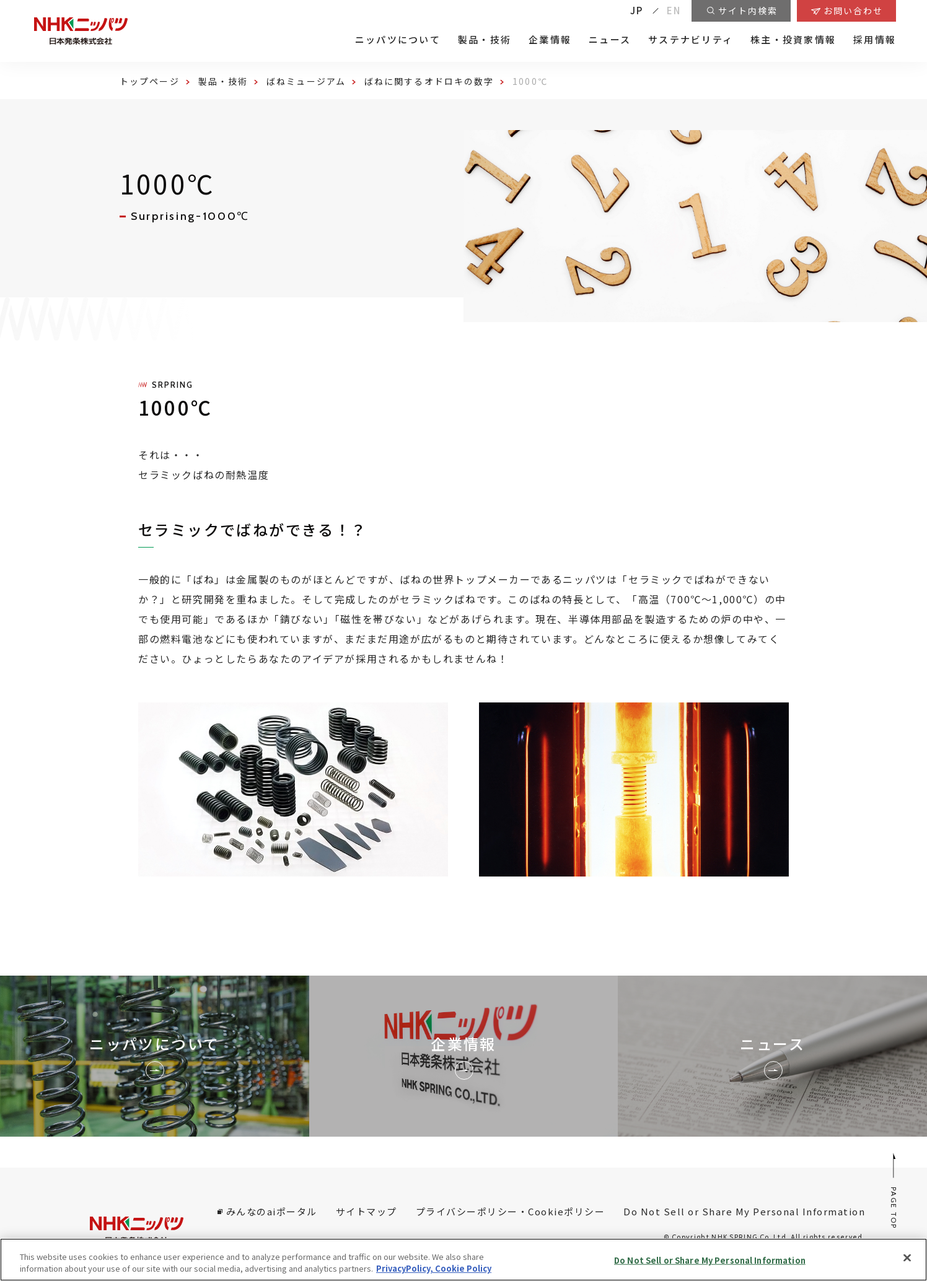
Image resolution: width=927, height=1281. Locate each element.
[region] (463, 1259)
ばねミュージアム (306, 81)
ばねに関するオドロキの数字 (429, 81)
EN (674, 10)
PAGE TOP (894, 1190)
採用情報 (874, 39)
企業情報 (550, 39)
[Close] (907, 1258)
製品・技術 (484, 39)
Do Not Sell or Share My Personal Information (744, 1211)
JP (637, 10)
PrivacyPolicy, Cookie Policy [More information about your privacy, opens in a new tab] (433, 1268)
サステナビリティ (690, 39)
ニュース (610, 39)
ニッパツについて (398, 39)
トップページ (150, 81)
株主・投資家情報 (793, 39)
